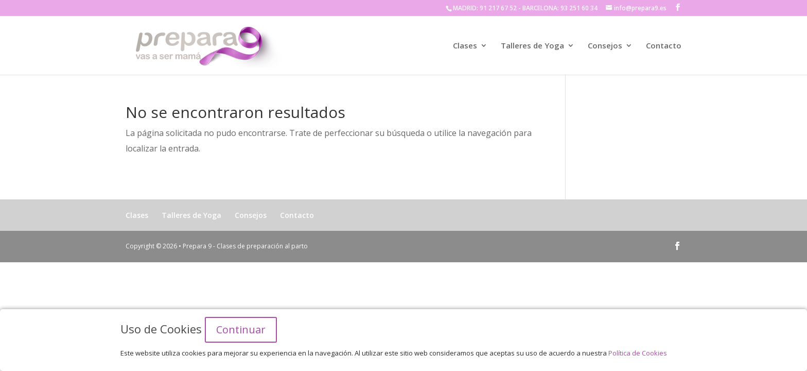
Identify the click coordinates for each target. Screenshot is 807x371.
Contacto (663, 46)
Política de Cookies (637, 353)
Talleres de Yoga (532, 46)
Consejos (605, 46)
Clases (465, 46)
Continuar (241, 329)
